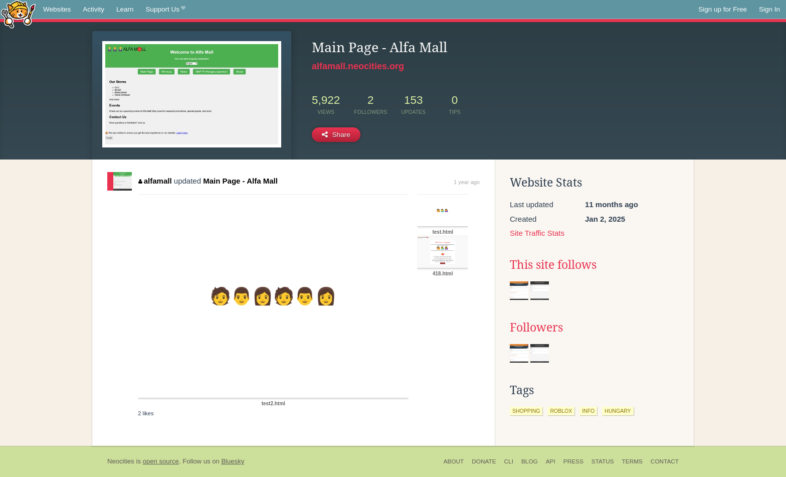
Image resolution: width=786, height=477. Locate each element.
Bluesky (232, 461)
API (550, 461)
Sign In (769, 9)
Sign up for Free (722, 9)
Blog (529, 461)
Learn (125, 9)
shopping (526, 411)
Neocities (120, 461)
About (454, 461)
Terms (632, 461)
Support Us (165, 10)
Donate (484, 461)
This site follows (553, 264)
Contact (665, 461)
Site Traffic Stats (537, 233)
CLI (508, 461)
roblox (561, 411)
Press (573, 461)
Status (603, 461)
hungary (618, 411)
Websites (57, 9)
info (588, 411)
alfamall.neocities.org (358, 66)
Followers (536, 327)
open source (161, 461)
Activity (93, 9)
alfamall (154, 181)
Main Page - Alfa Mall (240, 181)
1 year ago (467, 182)
